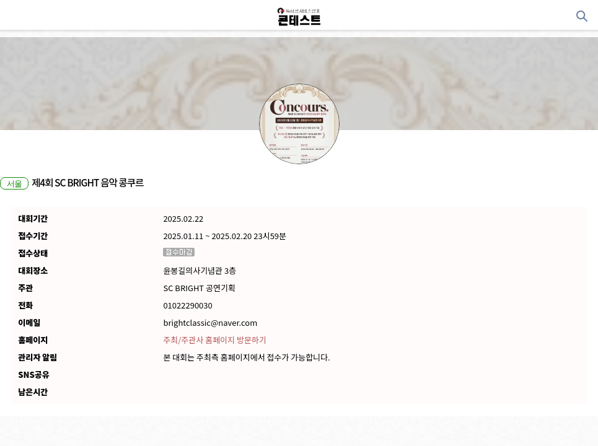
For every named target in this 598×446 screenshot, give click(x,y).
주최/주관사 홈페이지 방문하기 (214, 340)
